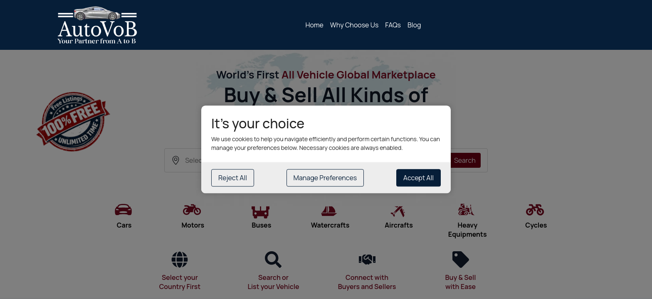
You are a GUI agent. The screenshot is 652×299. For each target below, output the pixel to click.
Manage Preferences (325, 178)
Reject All (232, 178)
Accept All (418, 178)
